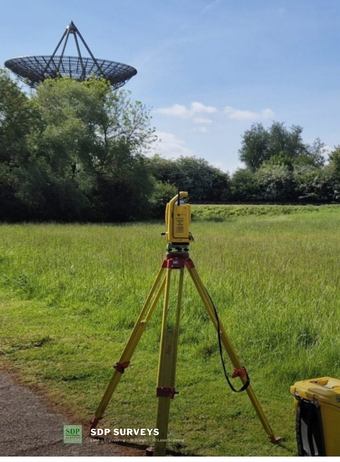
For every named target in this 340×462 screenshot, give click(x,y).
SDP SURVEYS (125, 432)
